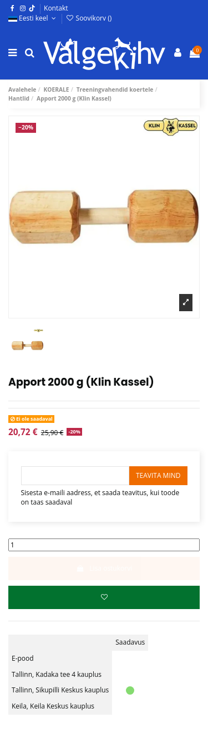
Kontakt (56, 8)
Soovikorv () (88, 18)
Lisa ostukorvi (104, 568)
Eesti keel (33, 18)
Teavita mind (158, 475)
